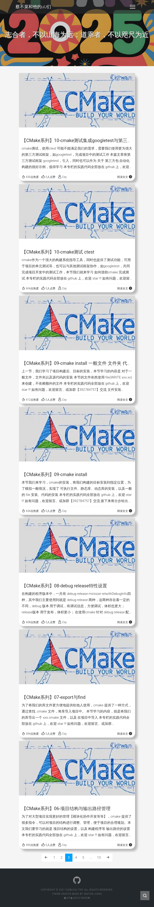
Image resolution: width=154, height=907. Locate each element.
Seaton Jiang (93, 894)
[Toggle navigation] (133, 7)
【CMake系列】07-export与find (53, 697)
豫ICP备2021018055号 (77, 898)
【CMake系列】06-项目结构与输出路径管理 (66, 808)
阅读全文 (124, 177)
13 (99, 857)
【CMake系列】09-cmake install (54, 474)
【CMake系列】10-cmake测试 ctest (58, 252)
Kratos (66, 894)
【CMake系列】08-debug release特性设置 (64, 585)
